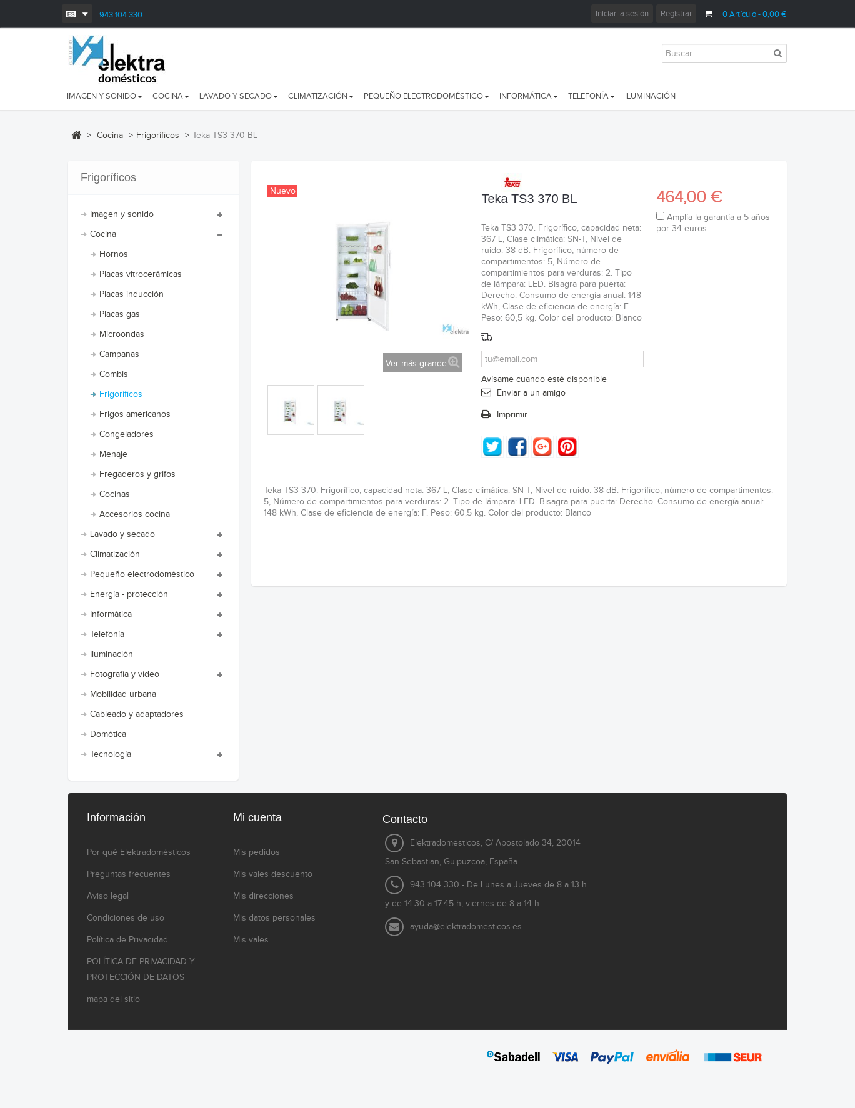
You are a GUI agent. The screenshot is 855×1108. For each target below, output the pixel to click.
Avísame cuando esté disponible (544, 379)
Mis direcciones (263, 896)
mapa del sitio (113, 999)
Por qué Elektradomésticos (139, 852)
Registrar (676, 14)
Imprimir (512, 415)
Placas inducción (131, 294)
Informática (111, 614)
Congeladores (126, 434)
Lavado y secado (122, 534)
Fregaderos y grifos (137, 474)
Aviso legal (108, 896)
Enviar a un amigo (531, 393)
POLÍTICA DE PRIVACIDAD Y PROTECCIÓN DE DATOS (141, 969)
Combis (113, 374)
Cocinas (114, 494)
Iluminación (111, 654)
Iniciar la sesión (622, 14)
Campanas (119, 354)
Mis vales (251, 940)
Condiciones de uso (125, 918)
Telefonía (107, 634)
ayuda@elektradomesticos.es (466, 927)
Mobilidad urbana (123, 694)
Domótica (108, 734)
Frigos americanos (135, 414)
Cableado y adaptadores (137, 714)
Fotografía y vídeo (124, 674)
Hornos (113, 254)
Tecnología (110, 754)
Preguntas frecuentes (129, 874)
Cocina (103, 234)
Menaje (113, 454)
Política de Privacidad (127, 940)
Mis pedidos (256, 852)
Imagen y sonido (122, 214)
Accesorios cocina (134, 514)
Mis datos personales (274, 918)
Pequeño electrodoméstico (142, 574)
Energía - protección (129, 594)
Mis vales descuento (272, 874)
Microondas (121, 334)
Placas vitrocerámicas (140, 274)
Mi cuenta (257, 817)
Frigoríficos (120, 394)
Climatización (115, 554)
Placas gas (119, 314)
